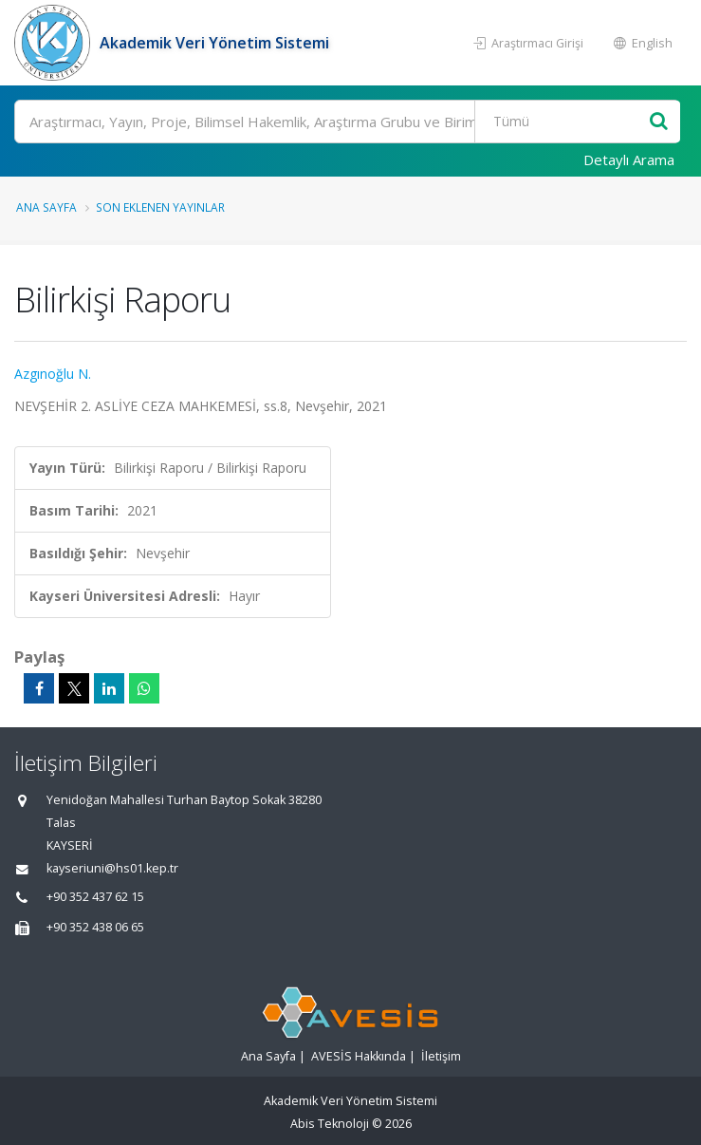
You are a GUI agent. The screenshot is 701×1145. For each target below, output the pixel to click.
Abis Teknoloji (329, 1124)
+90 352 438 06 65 (95, 927)
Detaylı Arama (628, 159)
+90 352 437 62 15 (95, 897)
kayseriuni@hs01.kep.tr (112, 868)
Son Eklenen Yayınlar (160, 207)
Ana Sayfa (46, 207)
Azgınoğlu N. (52, 374)
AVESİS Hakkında (358, 1056)
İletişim (441, 1056)
